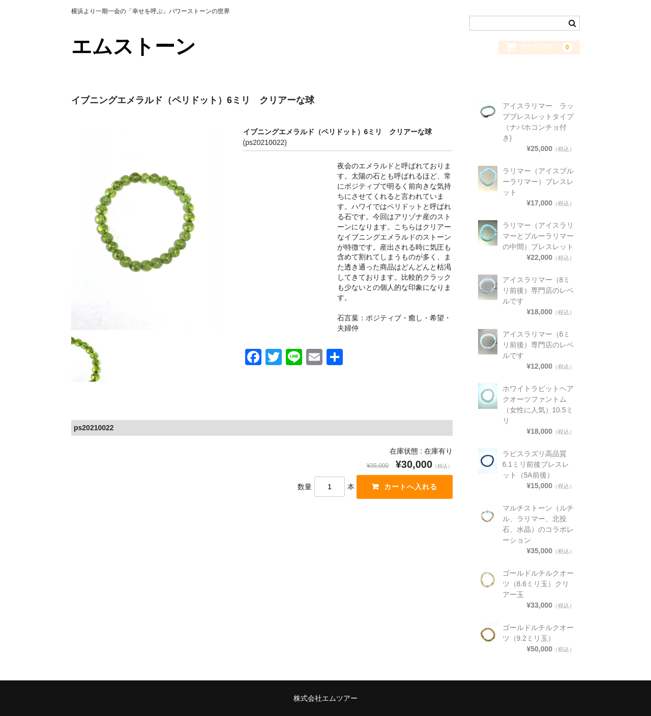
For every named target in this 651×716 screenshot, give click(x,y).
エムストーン (133, 46)
